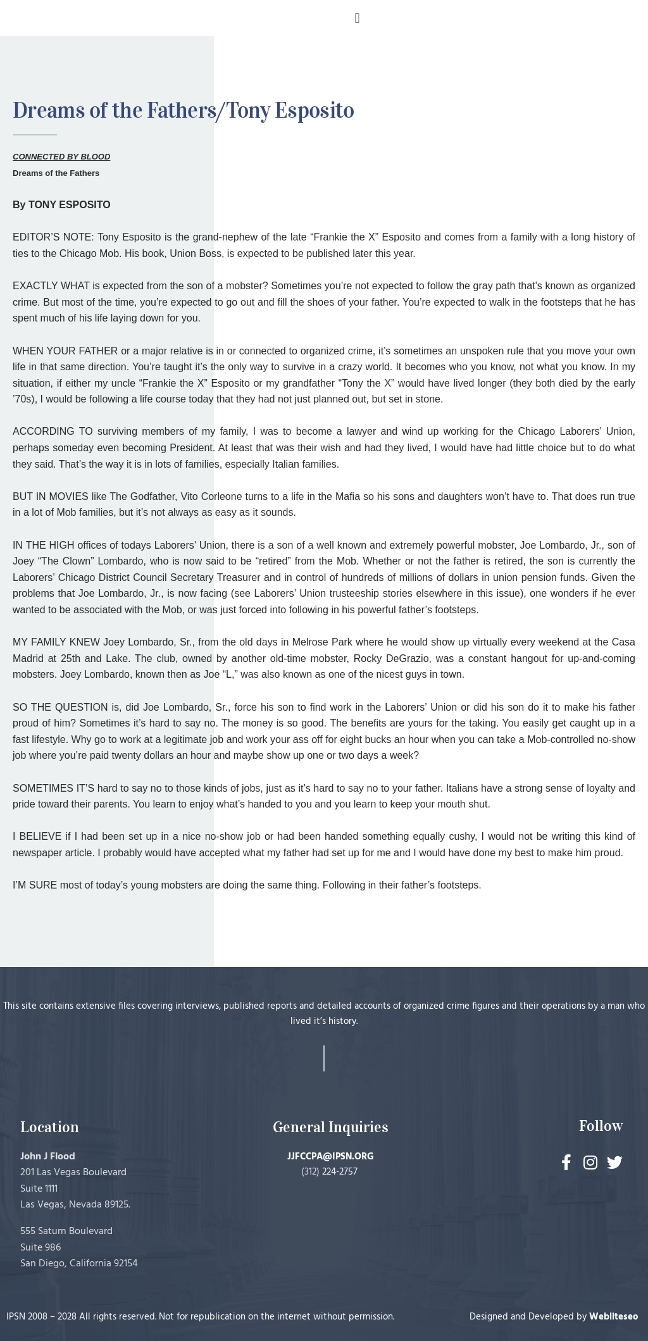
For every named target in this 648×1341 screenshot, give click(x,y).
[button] (357, 18)
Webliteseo (614, 1317)
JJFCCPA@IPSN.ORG (330, 1156)
